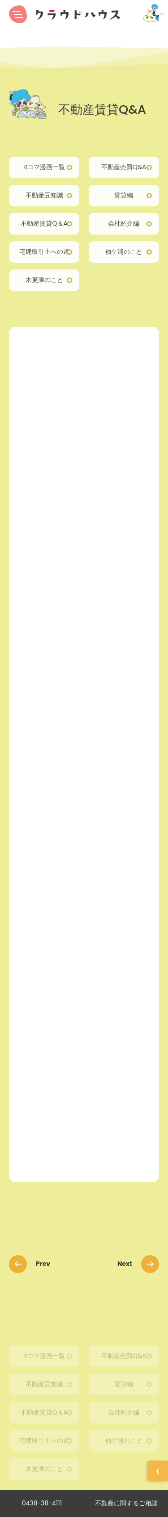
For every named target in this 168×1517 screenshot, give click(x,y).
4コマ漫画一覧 (44, 166)
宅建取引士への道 (44, 251)
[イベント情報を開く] (157, 1471)
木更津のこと (44, 279)
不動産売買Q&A (123, 166)
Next (135, 1263)
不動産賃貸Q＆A (44, 223)
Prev (32, 1263)
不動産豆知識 (44, 195)
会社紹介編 (123, 223)
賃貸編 (123, 195)
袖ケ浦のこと (123, 251)
